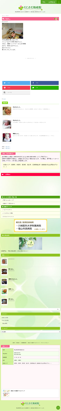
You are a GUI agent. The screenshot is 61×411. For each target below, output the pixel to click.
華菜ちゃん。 (16, 133)
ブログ (4, 98)
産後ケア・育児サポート (9, 203)
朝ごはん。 (12, 269)
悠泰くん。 (12, 289)
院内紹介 (17, 342)
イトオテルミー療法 (8, 213)
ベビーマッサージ (7, 209)
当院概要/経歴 (23, 342)
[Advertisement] (30, 67)
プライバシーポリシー (45, 342)
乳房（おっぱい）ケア (8, 200)
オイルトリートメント (8, 216)
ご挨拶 (13, 342)
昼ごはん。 (8, 146)
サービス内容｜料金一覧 (10, 197)
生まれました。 (17, 107)
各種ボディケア (8, 206)
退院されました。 (13, 279)
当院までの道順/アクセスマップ (33, 342)
